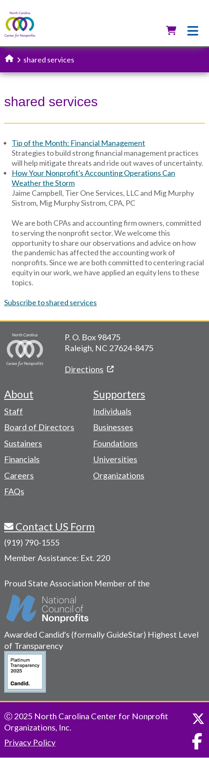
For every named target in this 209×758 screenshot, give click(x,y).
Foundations (115, 443)
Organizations (118, 475)
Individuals (112, 411)
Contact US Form (54, 526)
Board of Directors (39, 427)
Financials (22, 459)
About (18, 394)
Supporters (119, 394)
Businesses (113, 427)
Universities (115, 459)
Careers (19, 475)
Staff (13, 411)
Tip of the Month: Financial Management (78, 142)
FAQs (14, 491)
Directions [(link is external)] (89, 369)
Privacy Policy (29, 742)
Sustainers (23, 443)
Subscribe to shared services (50, 302)
